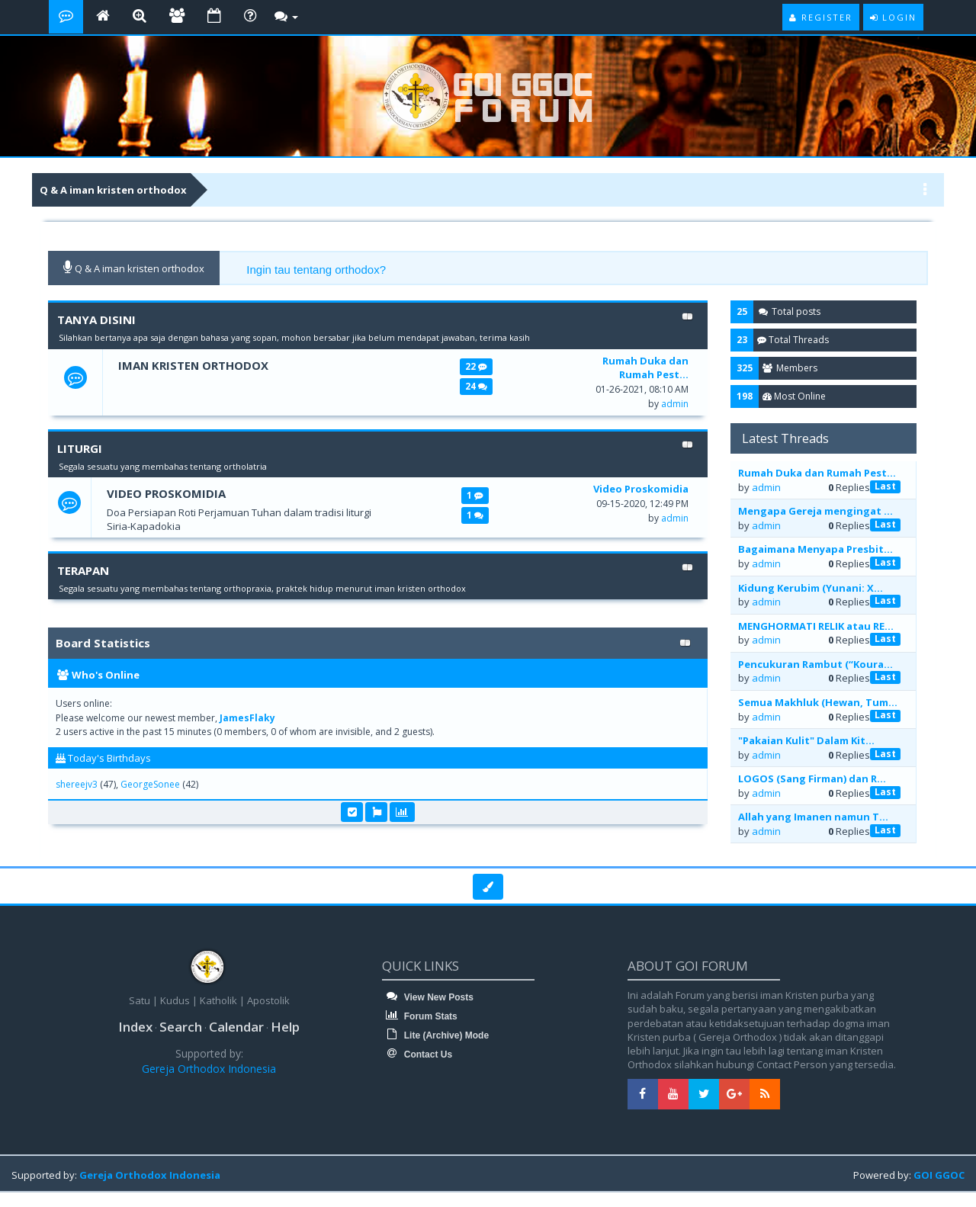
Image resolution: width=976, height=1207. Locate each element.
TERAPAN (83, 570)
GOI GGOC (939, 1175)
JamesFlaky (247, 717)
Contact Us (417, 1054)
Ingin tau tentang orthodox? (316, 269)
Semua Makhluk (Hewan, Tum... (817, 702)
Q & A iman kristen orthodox (113, 190)
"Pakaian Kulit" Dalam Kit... (806, 740)
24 (475, 386)
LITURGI (79, 448)
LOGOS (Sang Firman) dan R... (812, 778)
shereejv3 (77, 784)
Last (885, 486)
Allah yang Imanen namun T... (813, 816)
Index (135, 1026)
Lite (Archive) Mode (435, 1035)
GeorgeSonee (150, 784)
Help (285, 1026)
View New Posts (427, 997)
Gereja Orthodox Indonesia (209, 1068)
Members (789, 367)
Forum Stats (419, 1016)
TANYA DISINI (96, 319)
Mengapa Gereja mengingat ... (815, 511)
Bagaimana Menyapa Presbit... (815, 549)
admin (675, 403)
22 (475, 366)
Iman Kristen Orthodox (194, 365)
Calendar (236, 1026)
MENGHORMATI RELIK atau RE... (816, 626)
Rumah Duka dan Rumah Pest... (817, 473)
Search (180, 1026)
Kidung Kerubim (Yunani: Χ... (810, 588)
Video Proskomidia (166, 493)
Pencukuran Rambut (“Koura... (815, 664)
